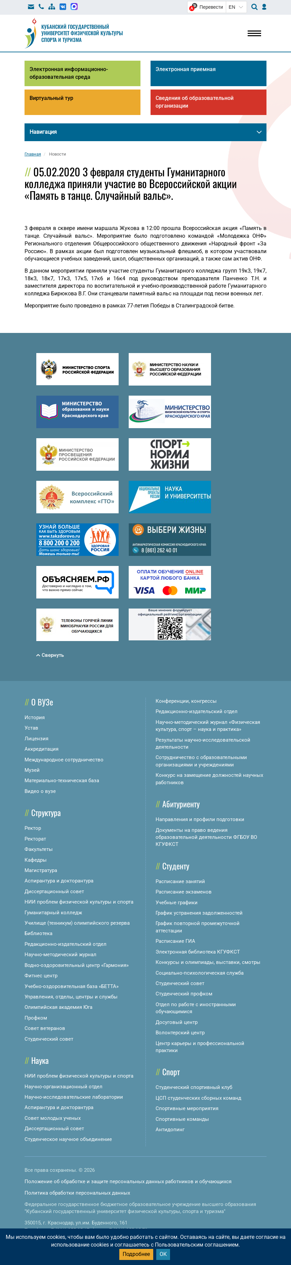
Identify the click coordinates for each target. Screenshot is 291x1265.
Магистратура (41, 870)
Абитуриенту (181, 804)
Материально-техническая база (62, 781)
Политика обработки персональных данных (77, 1193)
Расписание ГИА (175, 941)
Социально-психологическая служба (200, 973)
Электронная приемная (186, 69)
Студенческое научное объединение (68, 1139)
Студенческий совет (49, 1039)
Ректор (33, 828)
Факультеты (39, 849)
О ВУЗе (42, 702)
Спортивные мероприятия (187, 1108)
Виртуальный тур (51, 98)
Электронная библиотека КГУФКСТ (198, 952)
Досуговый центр (177, 1022)
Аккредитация (41, 749)
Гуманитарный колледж (53, 913)
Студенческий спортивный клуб (194, 1087)
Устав (31, 728)
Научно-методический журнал (60, 955)
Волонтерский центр (180, 1033)
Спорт (171, 1072)
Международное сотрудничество (64, 760)
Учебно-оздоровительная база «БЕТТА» (72, 986)
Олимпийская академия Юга (58, 1007)
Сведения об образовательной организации (195, 102)
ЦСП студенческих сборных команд (198, 1098)
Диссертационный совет (54, 891)
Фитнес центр (41, 976)
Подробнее (136, 1254)
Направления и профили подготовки (200, 819)
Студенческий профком (184, 994)
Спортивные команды (182, 1119)
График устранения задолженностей (199, 913)
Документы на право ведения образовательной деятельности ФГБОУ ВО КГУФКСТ (206, 837)
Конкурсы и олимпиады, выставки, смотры (208, 962)
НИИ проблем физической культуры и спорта (79, 902)
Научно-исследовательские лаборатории (74, 1097)
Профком (36, 1018)
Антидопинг (170, 1130)
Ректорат (35, 839)
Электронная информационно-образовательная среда (69, 73)
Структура (46, 812)
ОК (163, 1254)
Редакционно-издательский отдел (66, 944)
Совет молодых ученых (53, 1118)
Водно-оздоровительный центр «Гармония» (77, 965)
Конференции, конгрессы (186, 701)
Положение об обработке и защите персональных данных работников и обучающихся (128, 1181)
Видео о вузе (40, 791)
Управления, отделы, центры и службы (71, 997)
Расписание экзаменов (184, 892)
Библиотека (38, 933)
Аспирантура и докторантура (59, 881)
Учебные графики (177, 903)
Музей (32, 770)
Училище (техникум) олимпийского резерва (77, 923)
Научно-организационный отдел (63, 1087)
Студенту (175, 866)
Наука (40, 1060)
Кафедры (36, 860)
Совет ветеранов (45, 1028)
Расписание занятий (180, 881)
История (35, 717)
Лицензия (36, 739)
